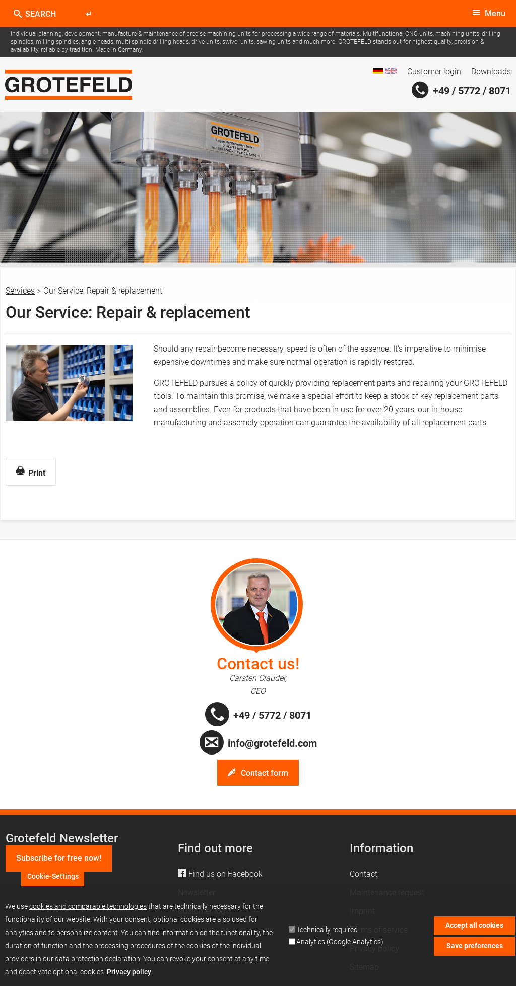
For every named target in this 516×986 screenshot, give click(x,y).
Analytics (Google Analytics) (339, 945)
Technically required (327, 933)
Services (20, 291)
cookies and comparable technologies (88, 909)
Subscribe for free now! (58, 858)
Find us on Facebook (225, 874)
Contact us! (258, 663)
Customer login (434, 71)
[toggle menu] (489, 13)
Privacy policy (129, 975)
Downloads (491, 71)
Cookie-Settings (53, 879)
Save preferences (474, 949)
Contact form (264, 773)
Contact (363, 874)
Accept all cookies (474, 928)
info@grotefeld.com (272, 743)
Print (30, 472)
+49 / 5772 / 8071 (472, 91)
